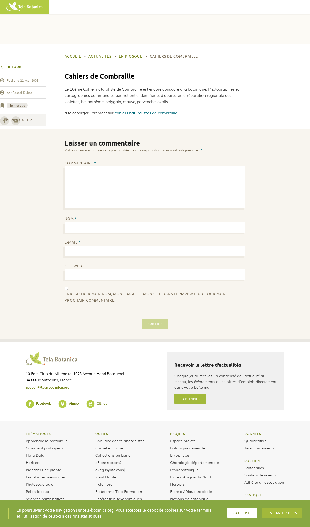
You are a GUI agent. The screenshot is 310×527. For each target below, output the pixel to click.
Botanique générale (187, 447)
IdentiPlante (105, 476)
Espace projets (183, 440)
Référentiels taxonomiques (118, 498)
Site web (73, 266)
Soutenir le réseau (260, 474)
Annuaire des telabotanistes (119, 440)
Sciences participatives (45, 498)
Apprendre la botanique (47, 440)
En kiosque (17, 105)
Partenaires (254, 467)
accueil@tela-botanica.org (47, 387)
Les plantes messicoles (46, 476)
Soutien (252, 460)
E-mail (73, 242)
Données (252, 433)
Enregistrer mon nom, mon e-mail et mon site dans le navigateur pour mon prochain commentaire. (145, 297)
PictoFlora (104, 484)
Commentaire (80, 163)
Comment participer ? (44, 447)
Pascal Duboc (22, 92)
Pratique (253, 494)
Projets (177, 433)
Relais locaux (37, 491)
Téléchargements (259, 447)
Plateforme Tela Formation (118, 491)
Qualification (255, 440)
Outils (101, 433)
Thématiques (38, 433)
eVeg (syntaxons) (110, 469)
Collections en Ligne (112, 455)
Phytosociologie (39, 484)
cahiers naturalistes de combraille (146, 113)
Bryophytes (180, 455)
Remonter (18, 120)
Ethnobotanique (184, 469)
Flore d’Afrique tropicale (191, 491)
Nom (71, 219)
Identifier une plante (43, 469)
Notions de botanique (189, 498)
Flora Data (35, 455)
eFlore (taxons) (108, 462)
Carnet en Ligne (109, 447)
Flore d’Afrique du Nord (190, 476)
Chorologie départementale (194, 462)
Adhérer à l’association (264, 482)
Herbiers (33, 462)
